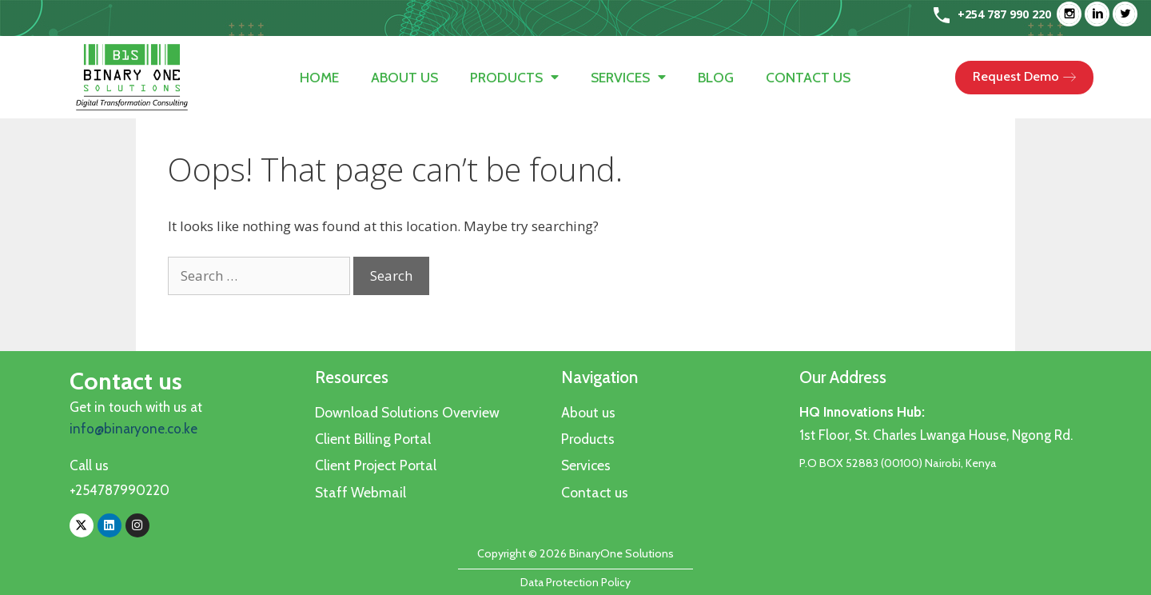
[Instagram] (1073, 14)
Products (514, 77)
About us (404, 77)
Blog (716, 77)
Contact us (808, 77)
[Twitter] (1129, 14)
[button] (1024, 77)
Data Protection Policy (575, 582)
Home (319, 77)
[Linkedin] (1101, 14)
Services (628, 77)
